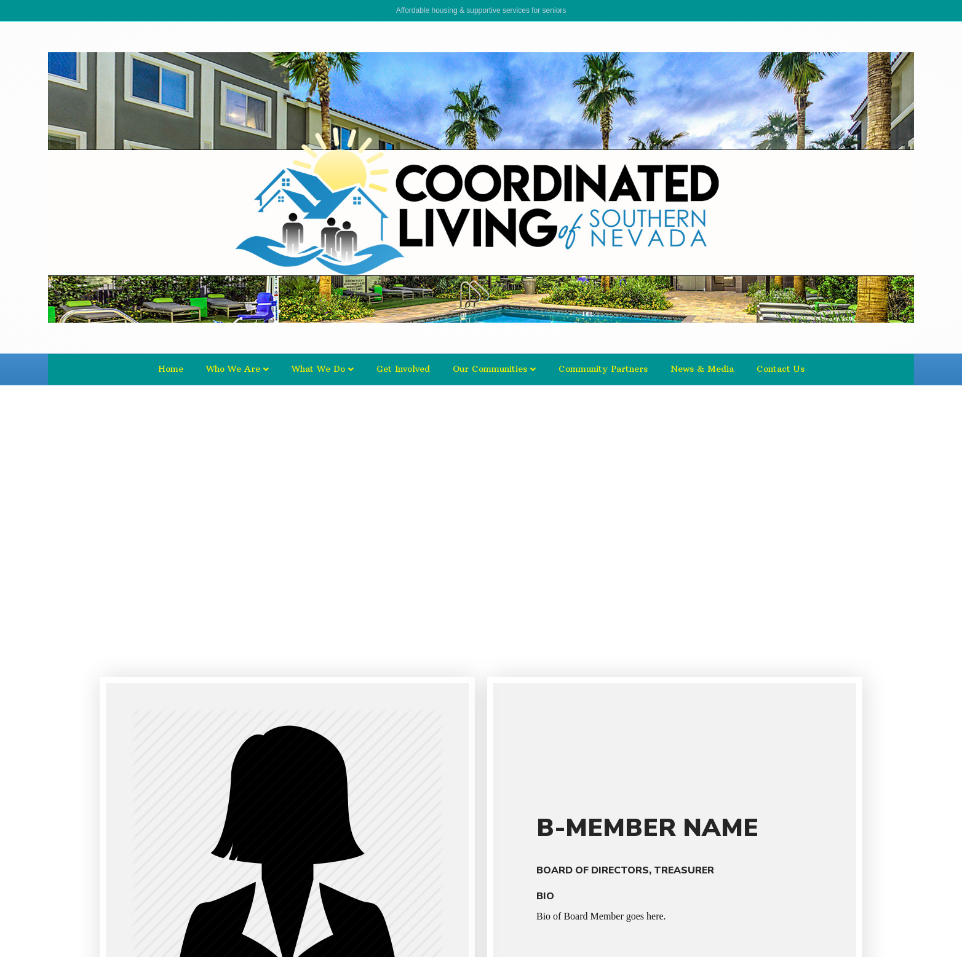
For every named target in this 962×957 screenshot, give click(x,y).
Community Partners (603, 368)
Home (170, 368)
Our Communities (490, 368)
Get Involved (403, 368)
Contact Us (781, 368)
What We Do (318, 368)
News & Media (702, 368)
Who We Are (233, 368)
